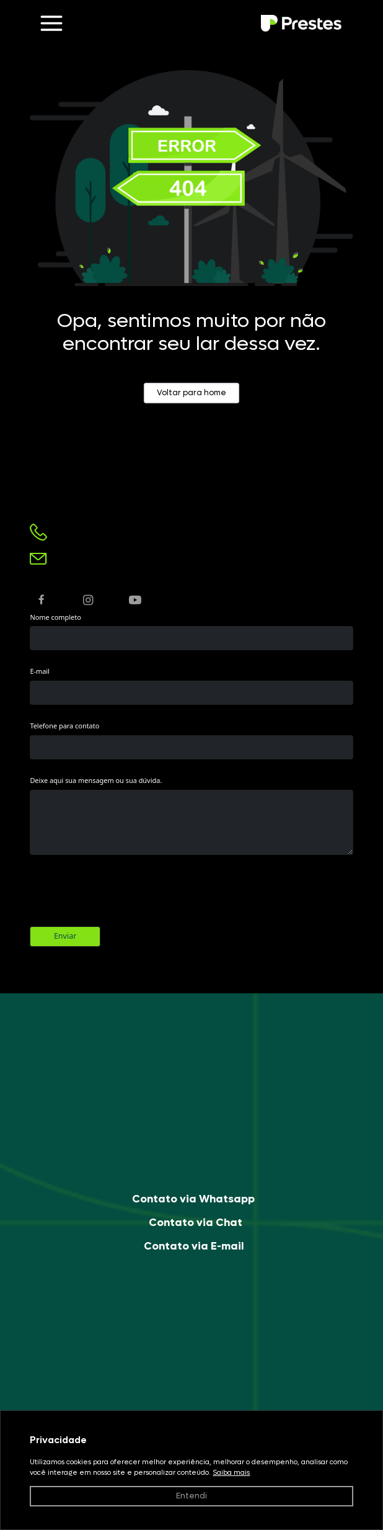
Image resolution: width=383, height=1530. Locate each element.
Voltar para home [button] (191, 393)
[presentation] (124, 894)
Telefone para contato (64, 725)
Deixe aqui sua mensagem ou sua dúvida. (96, 780)
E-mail (40, 671)
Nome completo (55, 617)
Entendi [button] (191, 1496)
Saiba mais (231, 1472)
